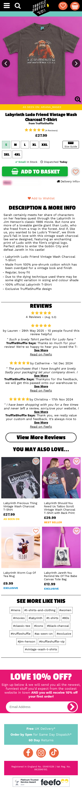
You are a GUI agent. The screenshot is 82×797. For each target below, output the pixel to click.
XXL (44, 145)
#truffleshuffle (21, 633)
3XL (6, 155)
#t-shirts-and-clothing (39, 610)
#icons (38, 625)
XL (34, 145)
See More (41, 350)
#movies (19, 618)
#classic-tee (21, 625)
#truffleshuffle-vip (52, 641)
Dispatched (54, 161)
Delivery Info (68, 181)
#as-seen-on (44, 633)
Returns (41, 740)
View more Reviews (41, 437)
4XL (17, 155)
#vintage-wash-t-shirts (41, 649)
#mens (15, 610)
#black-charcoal (58, 625)
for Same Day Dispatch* (41, 733)
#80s (65, 618)
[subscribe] (72, 707)
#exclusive (64, 633)
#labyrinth (35, 618)
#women (65, 610)
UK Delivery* (41, 728)
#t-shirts (52, 618)
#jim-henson (26, 641)
